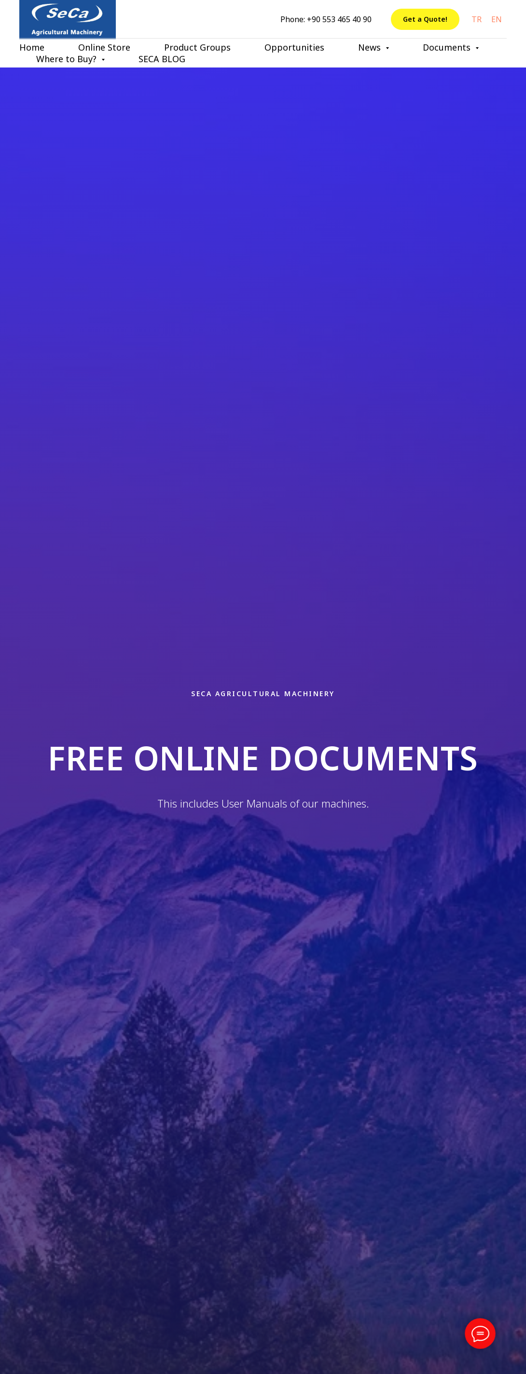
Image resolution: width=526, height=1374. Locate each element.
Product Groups (197, 47)
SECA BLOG (161, 59)
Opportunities (294, 47)
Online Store (104, 47)
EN (496, 19)
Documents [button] (448, 47)
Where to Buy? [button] (67, 59)
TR (476, 19)
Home (31, 47)
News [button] (370, 47)
